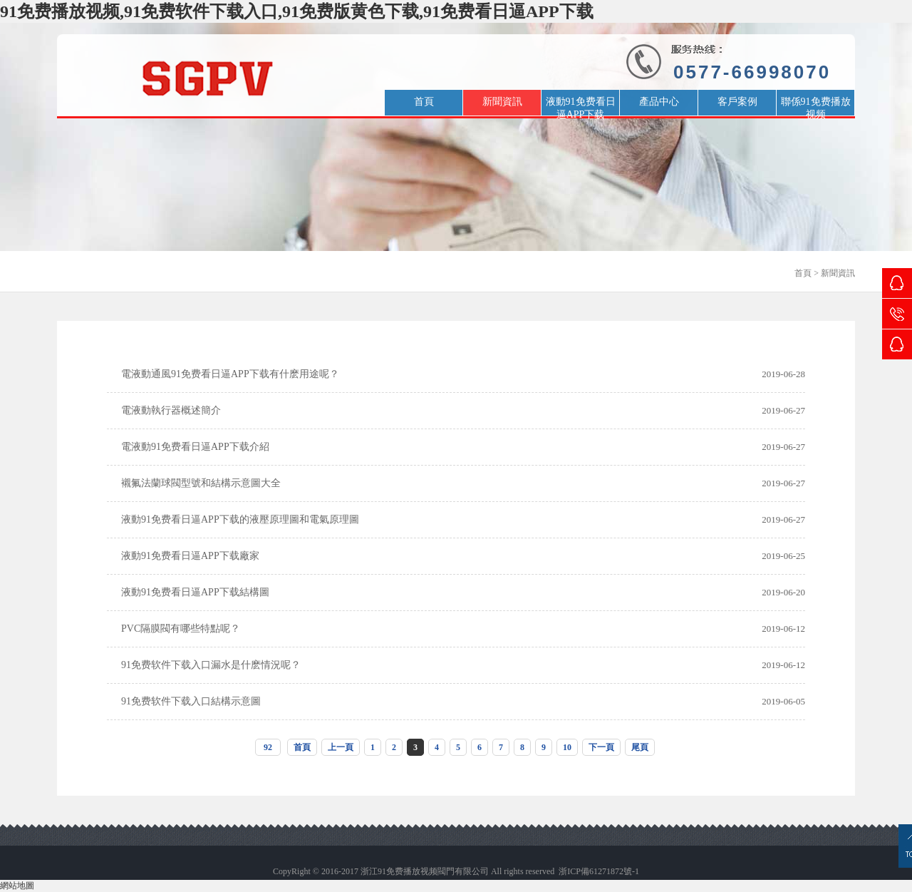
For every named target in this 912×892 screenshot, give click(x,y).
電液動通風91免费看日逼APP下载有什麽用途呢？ (230, 374)
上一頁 (340, 747)
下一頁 (601, 747)
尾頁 (639, 747)
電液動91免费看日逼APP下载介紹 (195, 446)
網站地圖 (17, 886)
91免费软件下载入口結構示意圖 (191, 701)
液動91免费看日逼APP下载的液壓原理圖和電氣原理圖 (240, 519)
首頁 (803, 273)
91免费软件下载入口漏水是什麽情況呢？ (211, 665)
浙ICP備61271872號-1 (599, 871)
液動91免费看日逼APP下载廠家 (190, 555)
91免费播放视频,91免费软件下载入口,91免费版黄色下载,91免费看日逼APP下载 (297, 11)
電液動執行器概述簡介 (171, 410)
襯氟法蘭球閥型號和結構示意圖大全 (201, 483)
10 (567, 747)
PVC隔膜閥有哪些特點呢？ (180, 628)
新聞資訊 (838, 273)
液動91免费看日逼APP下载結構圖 (195, 592)
